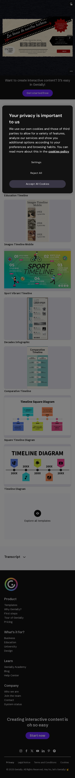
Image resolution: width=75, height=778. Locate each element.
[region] (37, 149)
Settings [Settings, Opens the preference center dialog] (36, 162)
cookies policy (58, 151)
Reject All (36, 173)
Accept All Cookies (37, 183)
